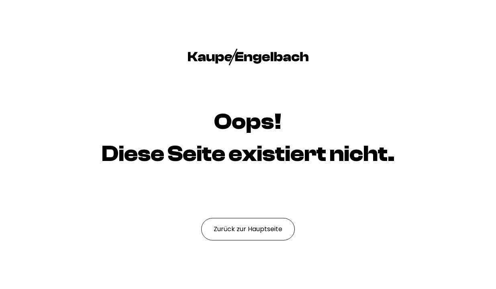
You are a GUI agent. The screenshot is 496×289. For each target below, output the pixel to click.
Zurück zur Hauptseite (248, 229)
